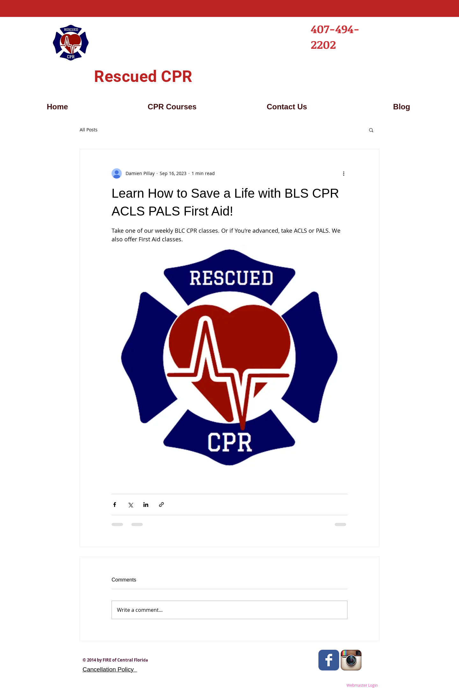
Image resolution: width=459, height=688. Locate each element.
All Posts (89, 130)
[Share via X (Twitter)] (130, 504)
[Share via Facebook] (115, 504)
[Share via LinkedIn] (146, 504)
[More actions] (343, 173)
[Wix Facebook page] (328, 660)
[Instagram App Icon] (351, 660)
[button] (371, 129)
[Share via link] (161, 504)
